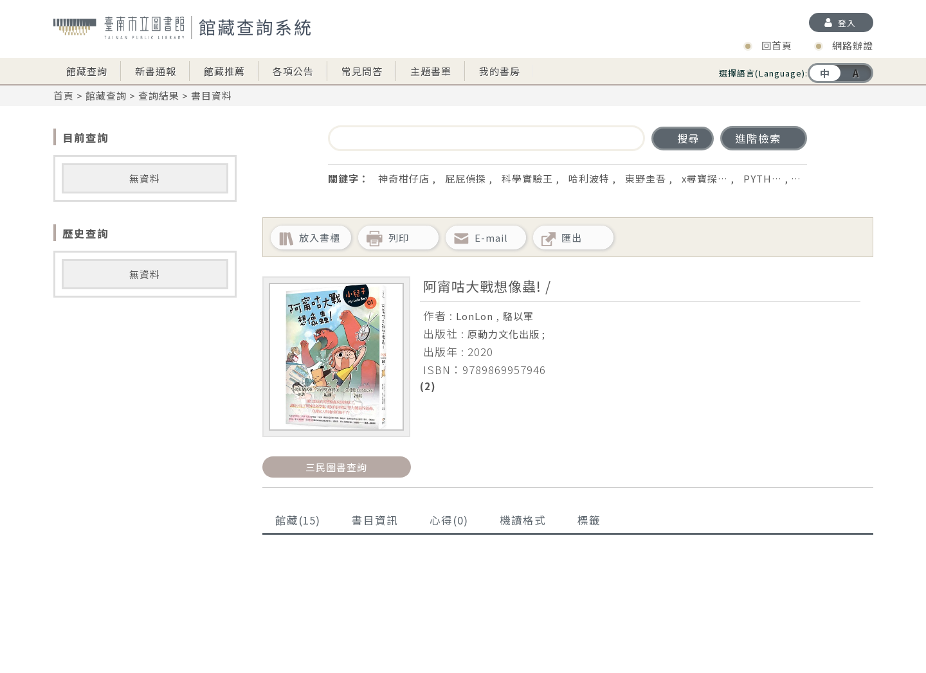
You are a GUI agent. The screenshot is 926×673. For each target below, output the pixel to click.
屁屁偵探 (465, 178)
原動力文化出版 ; (506, 334)
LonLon (474, 316)
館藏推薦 (224, 71)
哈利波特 (589, 178)
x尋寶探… (705, 178)
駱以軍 (518, 316)
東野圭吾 (645, 178)
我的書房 (499, 71)
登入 (847, 23)
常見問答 (362, 71)
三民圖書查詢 (336, 467)
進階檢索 (758, 138)
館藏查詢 (86, 71)
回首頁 (776, 45)
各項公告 (293, 71)
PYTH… (762, 178)
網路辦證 (852, 45)
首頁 (63, 95)
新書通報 (155, 71)
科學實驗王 (527, 178)
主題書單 (430, 71)
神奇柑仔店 (404, 178)
